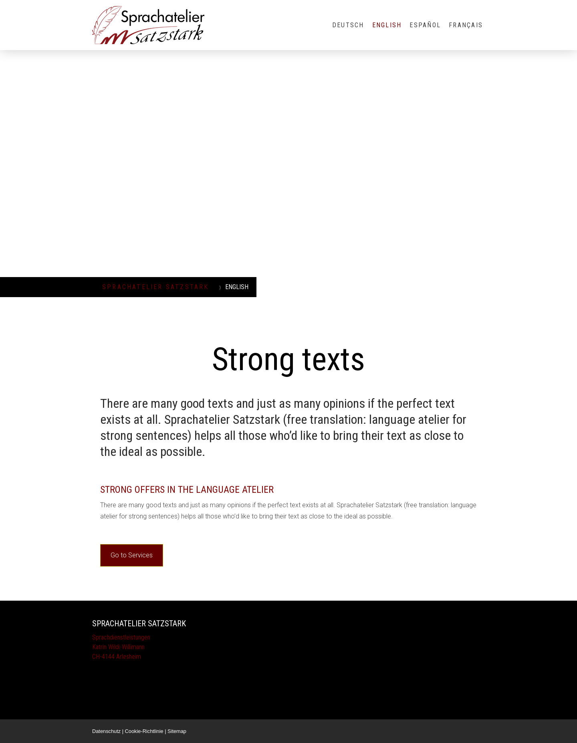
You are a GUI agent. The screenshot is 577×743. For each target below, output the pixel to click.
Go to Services (132, 555)
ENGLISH (387, 25)
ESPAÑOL (425, 25)
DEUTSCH (348, 25)
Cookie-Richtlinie (144, 731)
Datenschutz (106, 731)
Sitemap (176, 731)
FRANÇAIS (466, 25)
